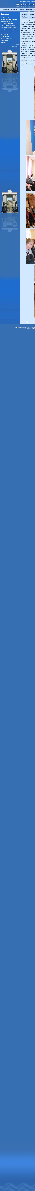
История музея (6, 9)
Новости (17, 44)
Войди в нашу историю (7, 38)
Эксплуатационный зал (10, 27)
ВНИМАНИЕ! (25, 322)
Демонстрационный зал (10, 29)
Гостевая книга (5, 36)
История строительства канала (17, 9)
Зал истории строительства (11, 25)
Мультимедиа (4, 34)
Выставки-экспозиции (6, 21)
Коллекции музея (8, 31)
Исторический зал (8, 23)
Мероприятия (4, 40)
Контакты (3, 42)
